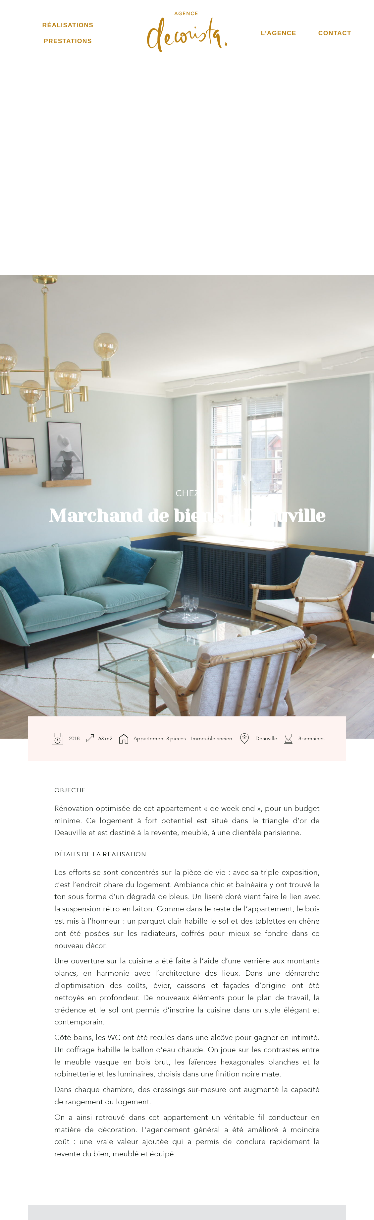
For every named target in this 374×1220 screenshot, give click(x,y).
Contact (334, 33)
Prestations (68, 40)
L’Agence (278, 33)
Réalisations (67, 25)
